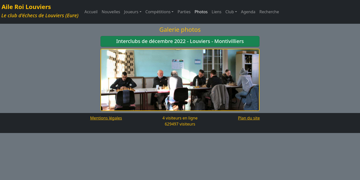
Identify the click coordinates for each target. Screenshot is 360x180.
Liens (217, 11)
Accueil (91, 11)
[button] (112, 81)
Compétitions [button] (158, 11)
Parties (184, 11)
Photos (201, 11)
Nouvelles (111, 11)
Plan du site (249, 118)
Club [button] (230, 11)
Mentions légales (106, 118)
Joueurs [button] (131, 11)
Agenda (248, 11)
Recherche (269, 11)
